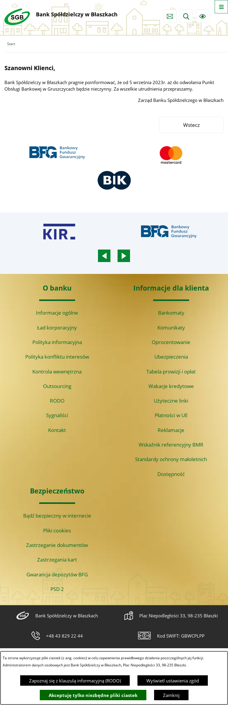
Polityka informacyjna (57, 342)
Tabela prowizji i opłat (171, 371)
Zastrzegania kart (57, 559)
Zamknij (171, 695)
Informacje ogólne (57, 312)
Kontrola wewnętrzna (57, 371)
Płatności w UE (171, 415)
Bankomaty (171, 312)
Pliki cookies (57, 530)
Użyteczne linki (171, 400)
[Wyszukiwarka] (186, 16)
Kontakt (57, 430)
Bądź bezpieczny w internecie (57, 515)
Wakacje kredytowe (171, 386)
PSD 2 (57, 589)
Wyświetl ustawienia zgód (172, 681)
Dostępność (171, 474)
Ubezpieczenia (171, 356)
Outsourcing (57, 386)
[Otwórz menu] (221, 6)
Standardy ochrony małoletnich (171, 459)
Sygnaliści (57, 415)
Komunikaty (171, 327)
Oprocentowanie (171, 342)
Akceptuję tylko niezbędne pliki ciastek (93, 695)
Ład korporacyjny (57, 327)
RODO (57, 400)
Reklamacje (171, 430)
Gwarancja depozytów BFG (57, 574)
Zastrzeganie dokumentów (57, 545)
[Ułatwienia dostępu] (202, 16)
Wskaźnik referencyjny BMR (171, 444)
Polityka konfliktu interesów (57, 356)
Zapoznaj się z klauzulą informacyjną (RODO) (75, 681)
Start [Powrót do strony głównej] (11, 43)
